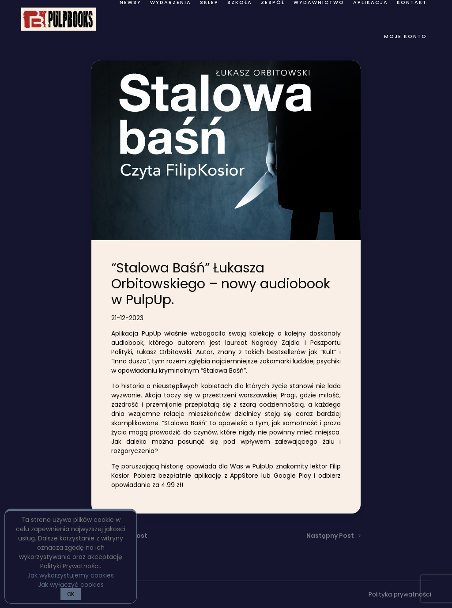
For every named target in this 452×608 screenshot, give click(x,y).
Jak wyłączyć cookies (71, 584)
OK (70, 594)
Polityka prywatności (400, 594)
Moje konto (405, 36)
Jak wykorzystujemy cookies (70, 575)
